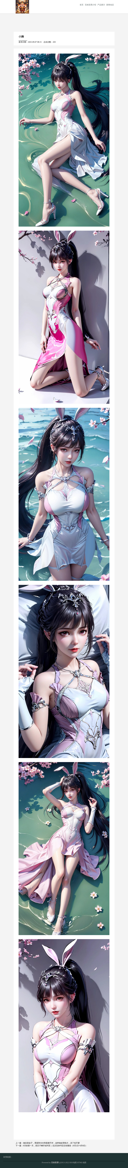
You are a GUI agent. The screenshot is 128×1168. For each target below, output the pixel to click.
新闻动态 (110, 5)
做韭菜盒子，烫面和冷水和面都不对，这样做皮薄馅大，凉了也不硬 (51, 1143)
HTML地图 (81, 1163)
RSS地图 (73, 1163)
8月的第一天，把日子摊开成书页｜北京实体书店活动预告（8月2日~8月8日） (55, 1146)
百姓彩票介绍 (90, 5)
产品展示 (101, 5)
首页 (81, 5)
